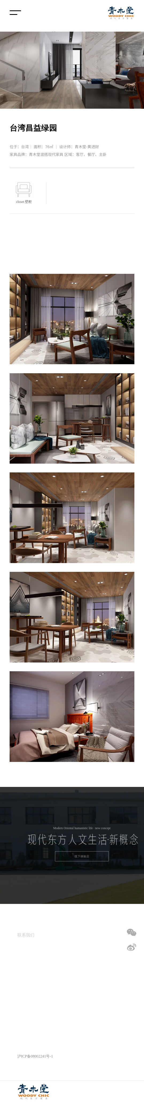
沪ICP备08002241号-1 (35, 1056)
